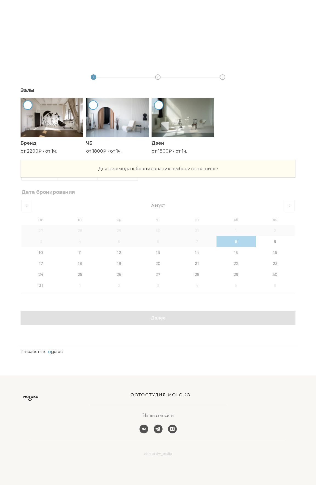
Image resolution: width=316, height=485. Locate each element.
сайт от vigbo (28, 472)
